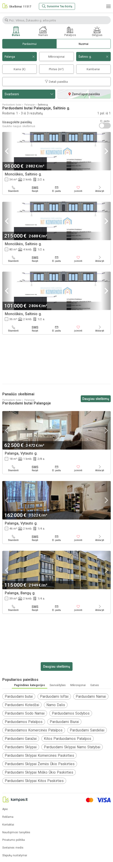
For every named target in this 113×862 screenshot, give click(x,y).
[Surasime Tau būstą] (57, 6)
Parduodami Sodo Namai (25, 713)
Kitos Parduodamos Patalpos (67, 738)
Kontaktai (8, 824)
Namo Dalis (55, 705)
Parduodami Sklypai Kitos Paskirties (34, 781)
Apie (5, 809)
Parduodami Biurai (64, 722)
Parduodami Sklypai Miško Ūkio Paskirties (39, 772)
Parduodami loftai (54, 696)
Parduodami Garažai (21, 738)
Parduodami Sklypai (21, 747)
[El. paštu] (56, 189)
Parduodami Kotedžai (22, 705)
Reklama (7, 817)
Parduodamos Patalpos (24, 722)
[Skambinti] (13, 189)
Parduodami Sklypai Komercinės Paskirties (39, 755)
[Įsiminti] (78, 189)
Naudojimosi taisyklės (16, 832)
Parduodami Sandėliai (87, 730)
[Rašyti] (35, 189)
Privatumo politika (13, 840)
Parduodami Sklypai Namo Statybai (72, 747)
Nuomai (83, 44)
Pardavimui (30, 44)
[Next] (106, 151)
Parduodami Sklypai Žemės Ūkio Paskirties (40, 764)
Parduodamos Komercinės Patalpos (34, 730)
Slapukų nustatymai (14, 855)
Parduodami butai (19, 696)
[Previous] (7, 151)
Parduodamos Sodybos (71, 713)
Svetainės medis (12, 847)
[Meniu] (108, 6)
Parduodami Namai (91, 696)
